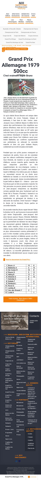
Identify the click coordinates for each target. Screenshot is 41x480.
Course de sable (32, 344)
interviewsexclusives (16, 15)
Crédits (30, 434)
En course (19, 345)
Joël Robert (19, 360)
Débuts (18, 342)
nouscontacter (29, 21)
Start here (15, 326)
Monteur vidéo (20, 409)
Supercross (8, 439)
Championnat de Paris (11, 32)
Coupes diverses (33, 36)
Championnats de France (28, 32)
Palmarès (8, 423)
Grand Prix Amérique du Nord (27, 39)
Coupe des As (7, 36)
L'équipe (30, 437)
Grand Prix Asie (30, 42)
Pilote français (20, 415)
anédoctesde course (25, 15)
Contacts (30, 440)
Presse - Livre (9, 429)
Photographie (20, 376)
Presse (18, 434)
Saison (7, 436)
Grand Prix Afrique (10, 39)
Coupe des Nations (19, 36)
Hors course (20, 353)
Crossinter (33, 15)
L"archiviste (33, 477)
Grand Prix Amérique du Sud (14, 42)
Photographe (20, 412)
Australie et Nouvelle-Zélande (12, 29)
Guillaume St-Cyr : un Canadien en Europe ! (32, 421)
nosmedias (21, 21)
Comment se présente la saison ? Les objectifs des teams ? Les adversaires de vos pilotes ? (32, 393)
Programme (8, 432)
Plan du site (31, 448)
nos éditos (8, 15)
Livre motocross (21, 363)
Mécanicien (19, 402)
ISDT (17, 356)
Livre (6, 410)
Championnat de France (31, 29)
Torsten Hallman (21, 390)
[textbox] (3, 51)
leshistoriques (12, 21)
